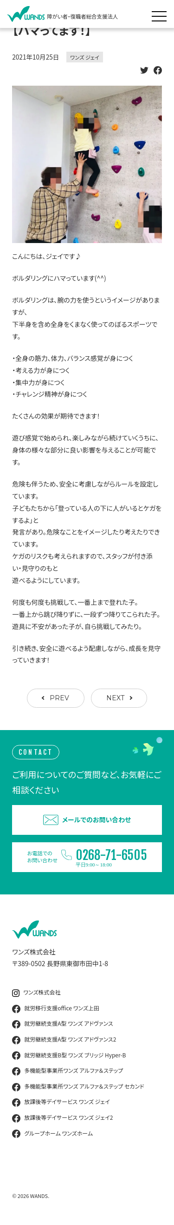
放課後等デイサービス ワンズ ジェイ (61, 1102)
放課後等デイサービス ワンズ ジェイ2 (62, 1118)
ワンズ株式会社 (36, 992)
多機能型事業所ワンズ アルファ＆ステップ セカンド (78, 1086)
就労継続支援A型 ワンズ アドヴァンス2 (64, 1039)
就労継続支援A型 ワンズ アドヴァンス (62, 1024)
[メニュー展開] (161, 14)
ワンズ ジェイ (84, 57)
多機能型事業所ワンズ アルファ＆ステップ (67, 1071)
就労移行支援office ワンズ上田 (55, 1008)
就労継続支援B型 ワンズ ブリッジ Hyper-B (69, 1055)
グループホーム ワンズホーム (52, 1133)
